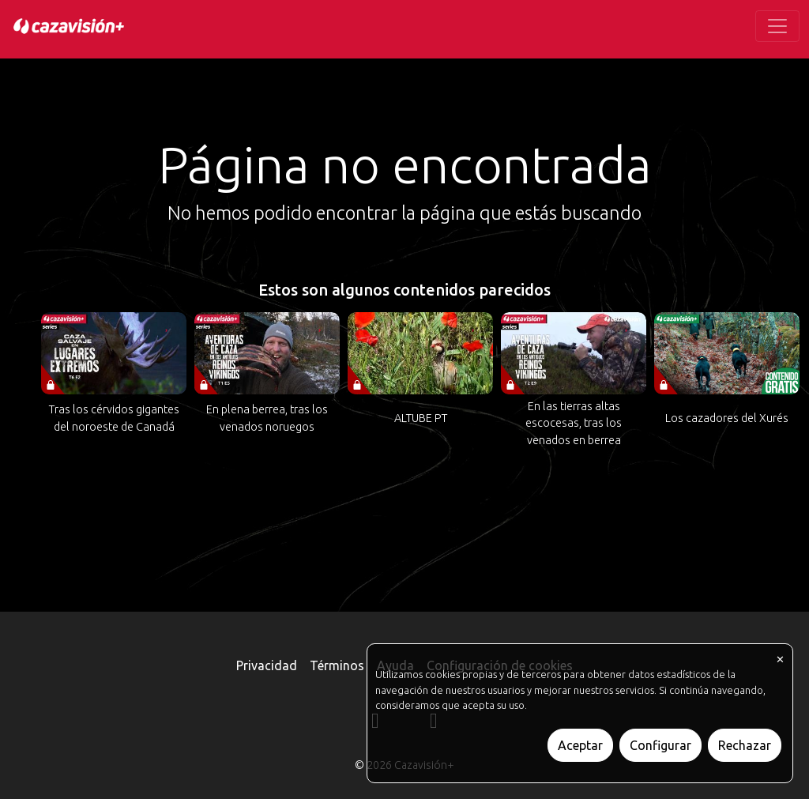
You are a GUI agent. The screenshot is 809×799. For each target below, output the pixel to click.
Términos (337, 665)
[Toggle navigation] (777, 26)
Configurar (660, 745)
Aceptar (580, 745)
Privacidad (266, 665)
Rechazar (744, 745)
